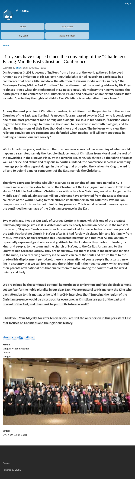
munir (18, 68)
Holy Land (23, 35)
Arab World (67, 26)
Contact (6, 463)
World (23, 26)
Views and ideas (67, 35)
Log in (128, 3)
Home (6, 45)
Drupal (18, 470)
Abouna (22, 10)
